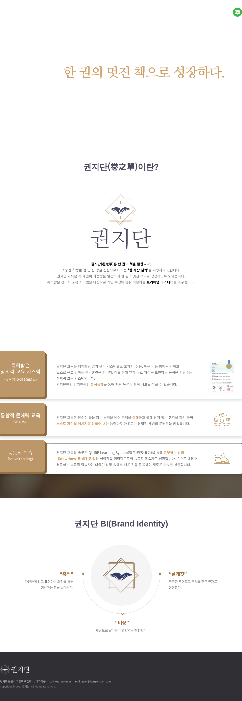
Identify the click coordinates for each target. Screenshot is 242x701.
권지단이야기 (119, 12)
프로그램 (192, 12)
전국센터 (216, 12)
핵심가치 (147, 12)
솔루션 (170, 12)
